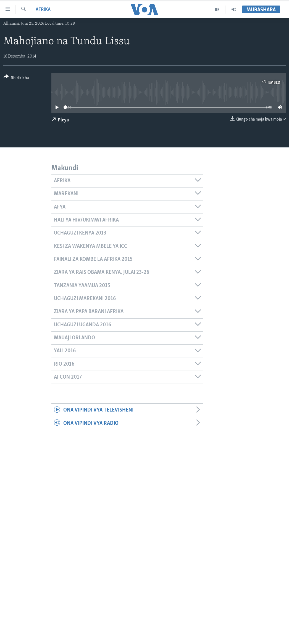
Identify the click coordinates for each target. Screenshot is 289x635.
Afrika (43, 9)
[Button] (16, 78)
